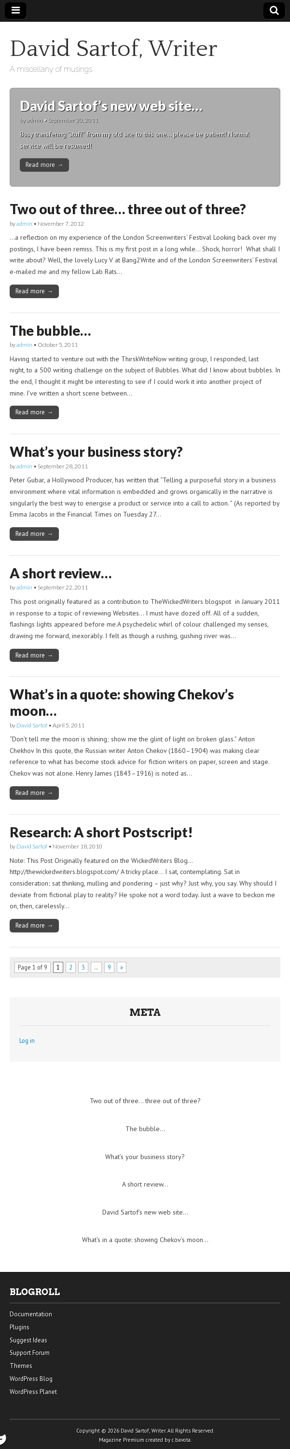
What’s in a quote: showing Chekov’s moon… (122, 702)
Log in (27, 1040)
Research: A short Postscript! (101, 832)
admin (34, 119)
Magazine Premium (121, 1439)
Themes (21, 1366)
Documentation (31, 1314)
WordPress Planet (33, 1392)
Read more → (44, 164)
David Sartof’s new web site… (111, 105)
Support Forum (30, 1353)
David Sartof (31, 725)
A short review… (60, 573)
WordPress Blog (31, 1379)
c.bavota (181, 1439)
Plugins (19, 1327)
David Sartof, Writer (114, 49)
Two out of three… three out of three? (128, 209)
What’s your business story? (96, 451)
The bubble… (50, 330)
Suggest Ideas (28, 1340)
